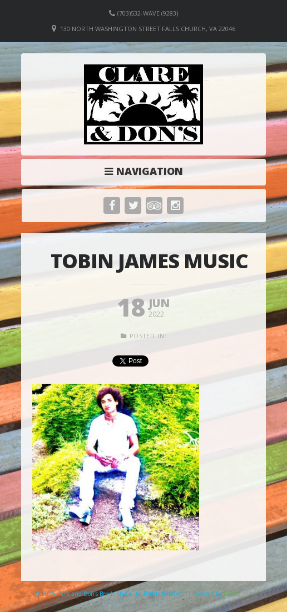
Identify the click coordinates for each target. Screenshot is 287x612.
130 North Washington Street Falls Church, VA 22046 (147, 28)
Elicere (232, 594)
